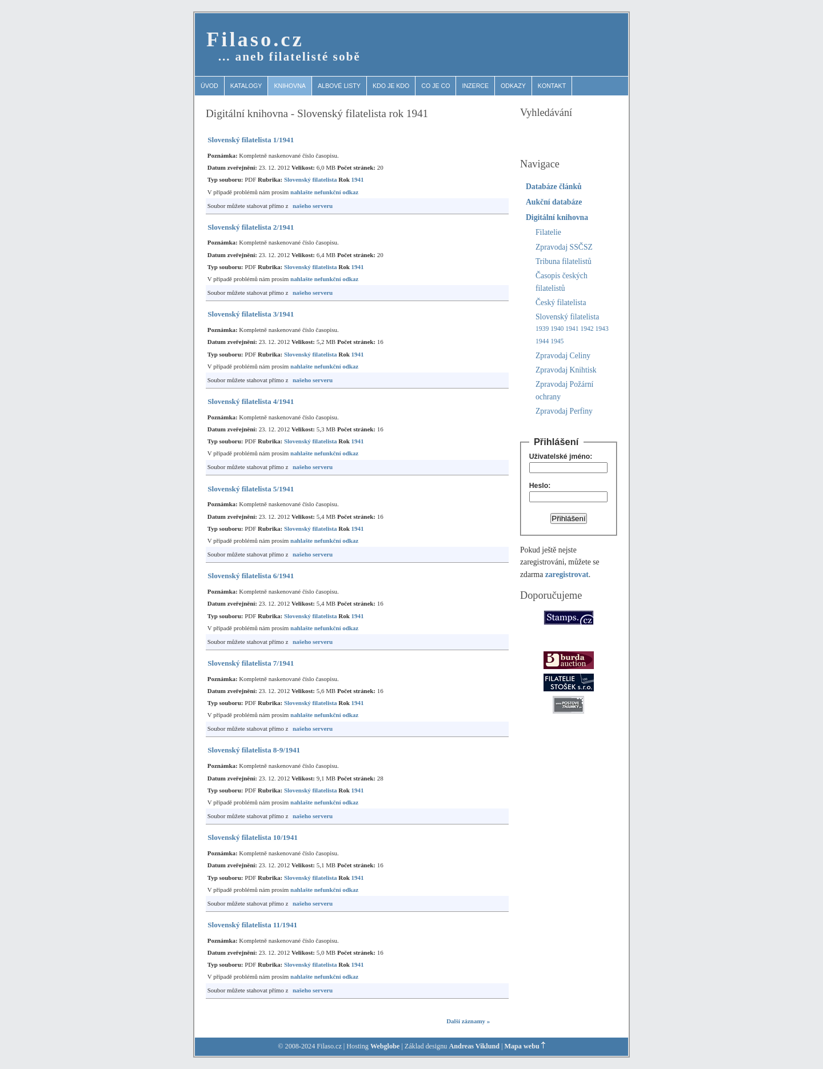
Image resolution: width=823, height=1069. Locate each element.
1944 (542, 341)
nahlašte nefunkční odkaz (324, 192)
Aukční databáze (554, 202)
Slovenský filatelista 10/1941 (252, 837)
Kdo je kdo (391, 85)
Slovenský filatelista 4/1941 (250, 401)
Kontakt (552, 85)
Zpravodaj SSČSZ (564, 247)
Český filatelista (561, 302)
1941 (357, 179)
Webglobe (384, 1046)
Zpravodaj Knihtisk (566, 370)
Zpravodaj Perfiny (564, 411)
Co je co (435, 85)
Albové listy (339, 85)
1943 (602, 329)
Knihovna (290, 85)
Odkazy (513, 85)
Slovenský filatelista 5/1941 (250, 489)
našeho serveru (313, 205)
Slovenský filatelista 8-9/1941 (253, 750)
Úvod (209, 85)
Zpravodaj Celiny (563, 355)
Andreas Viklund (474, 1046)
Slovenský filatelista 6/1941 (250, 575)
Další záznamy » (468, 1021)
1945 (557, 341)
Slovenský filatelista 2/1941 (250, 227)
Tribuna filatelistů (564, 261)
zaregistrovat (567, 574)
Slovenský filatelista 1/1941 (250, 139)
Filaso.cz (255, 39)
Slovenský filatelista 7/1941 (250, 663)
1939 (542, 329)
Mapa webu (522, 1046)
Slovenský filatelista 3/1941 (250, 314)
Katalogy (246, 85)
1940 (557, 329)
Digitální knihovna (557, 217)
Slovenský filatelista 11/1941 (252, 924)
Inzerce (475, 85)
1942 (586, 329)
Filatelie (548, 232)
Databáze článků (554, 186)
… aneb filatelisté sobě (289, 56)
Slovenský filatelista (310, 179)
